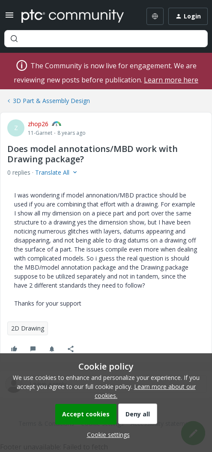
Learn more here (171, 80)
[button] (9, 18)
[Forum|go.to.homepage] (72, 16)
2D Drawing (27, 328)
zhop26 (38, 124)
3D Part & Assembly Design (51, 101)
